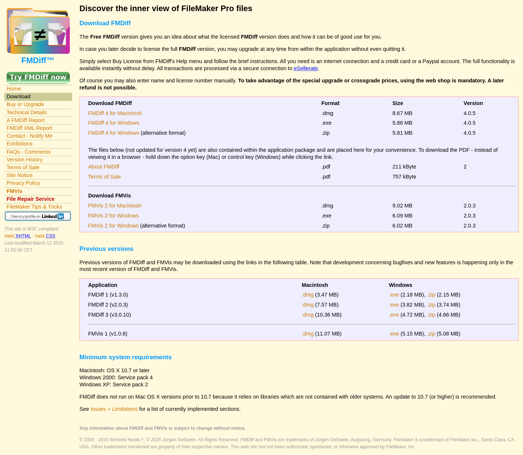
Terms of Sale (23, 167)
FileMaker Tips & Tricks (34, 207)
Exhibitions (20, 144)
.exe (394, 295)
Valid (18, 236)
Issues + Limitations (114, 409)
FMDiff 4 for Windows (113, 123)
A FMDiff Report (26, 120)
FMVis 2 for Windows (113, 216)
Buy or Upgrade (25, 104)
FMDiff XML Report (29, 128)
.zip (431, 295)
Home (14, 89)
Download (18, 96)
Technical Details (27, 112)
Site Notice (20, 175)
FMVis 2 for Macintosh (114, 206)
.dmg (308, 295)
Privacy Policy (23, 183)
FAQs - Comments (29, 152)
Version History (25, 160)
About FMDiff (103, 167)
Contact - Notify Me (30, 136)
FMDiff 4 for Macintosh (115, 113)
